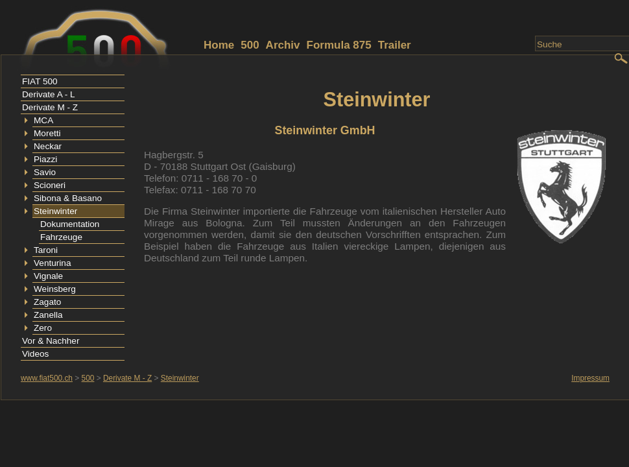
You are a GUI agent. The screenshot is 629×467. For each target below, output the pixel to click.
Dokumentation (69, 224)
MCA (43, 120)
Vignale (48, 276)
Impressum (590, 378)
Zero (43, 328)
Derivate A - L (48, 94)
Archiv (283, 45)
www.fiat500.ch (47, 378)
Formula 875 (339, 45)
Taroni (46, 250)
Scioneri (49, 185)
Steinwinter (55, 211)
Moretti (47, 133)
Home (219, 45)
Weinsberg (55, 289)
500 (250, 45)
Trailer (394, 45)
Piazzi (45, 159)
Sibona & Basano (68, 198)
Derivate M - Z (50, 107)
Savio (45, 172)
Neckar (48, 146)
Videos (35, 354)
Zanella (48, 315)
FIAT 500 (40, 81)
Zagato (47, 302)
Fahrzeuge (61, 237)
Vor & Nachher (50, 341)
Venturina (52, 263)
